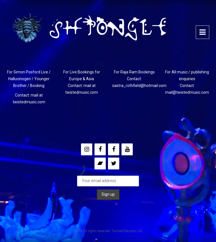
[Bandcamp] (100, 163)
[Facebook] (100, 149)
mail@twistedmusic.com (187, 92)
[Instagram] (86, 149)
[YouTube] (127, 149)
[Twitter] (113, 163)
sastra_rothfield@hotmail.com (139, 85)
